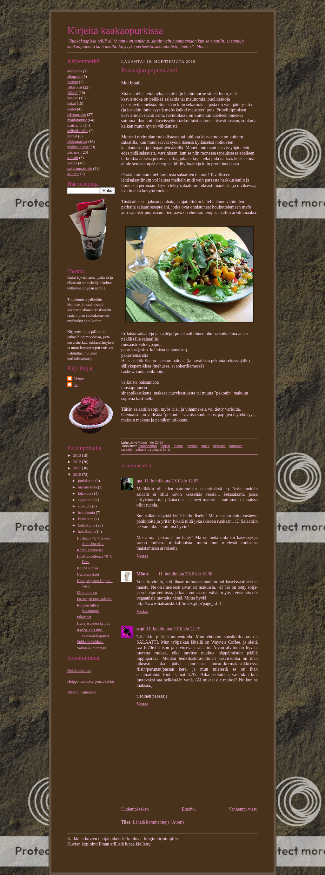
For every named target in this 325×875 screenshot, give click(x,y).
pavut (205, 446)
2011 (77, 468)
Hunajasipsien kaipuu (93, 623)
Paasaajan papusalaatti (94, 599)
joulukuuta (86, 481)
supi (140, 628)
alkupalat (74, 76)
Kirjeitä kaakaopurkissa (115, 30)
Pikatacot (84, 617)
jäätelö (72, 92)
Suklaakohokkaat (90, 642)
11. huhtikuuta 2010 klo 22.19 (173, 628)
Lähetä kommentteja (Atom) (158, 822)
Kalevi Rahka (87, 568)
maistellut (75, 125)
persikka (219, 446)
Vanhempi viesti (243, 809)
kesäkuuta (86, 519)
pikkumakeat (77, 141)
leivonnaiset (76, 114)
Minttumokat (87, 592)
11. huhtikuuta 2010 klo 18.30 (185, 573)
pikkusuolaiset (78, 147)
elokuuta (85, 506)
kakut (71, 103)
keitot (71, 109)
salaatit (72, 158)
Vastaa (142, 556)
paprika (192, 446)
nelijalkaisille (77, 131)
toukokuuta (87, 525)
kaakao (72, 98)
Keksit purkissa (79, 670)
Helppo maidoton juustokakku (90, 681)
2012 (77, 462)
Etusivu (189, 809)
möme (178, 446)
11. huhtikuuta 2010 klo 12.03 (171, 480)
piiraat (72, 136)
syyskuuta (86, 500)
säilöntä (73, 174)
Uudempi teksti (135, 809)
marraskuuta (88, 487)
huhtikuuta (86, 531)
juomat (72, 82)
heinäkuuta (87, 512)
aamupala (74, 71)
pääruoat (74, 152)
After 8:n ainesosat (81, 692)
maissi (165, 446)
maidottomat (77, 120)
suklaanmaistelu (79, 168)
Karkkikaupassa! (90, 550)
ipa (76, 384)
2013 (77, 455)
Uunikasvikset (88, 574)
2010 (77, 474)
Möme (79, 378)
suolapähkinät (160, 449)
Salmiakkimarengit (91, 648)
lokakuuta (86, 493)
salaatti (141, 449)
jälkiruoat (74, 87)
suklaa (72, 163)
